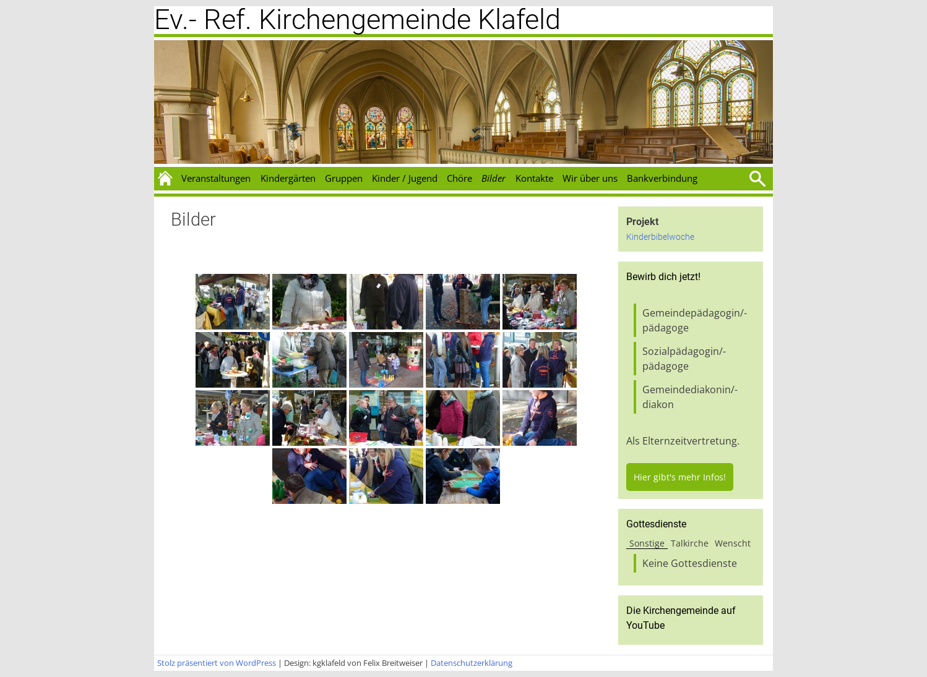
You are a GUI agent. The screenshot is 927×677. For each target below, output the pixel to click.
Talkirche (690, 543)
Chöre (459, 178)
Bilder (493, 178)
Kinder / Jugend (405, 178)
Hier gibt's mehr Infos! (680, 477)
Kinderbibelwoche (660, 237)
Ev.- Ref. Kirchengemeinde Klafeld (357, 19)
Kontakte (534, 178)
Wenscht (733, 543)
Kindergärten (288, 178)
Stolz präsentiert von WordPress (216, 662)
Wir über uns (590, 178)
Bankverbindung (662, 178)
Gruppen (344, 178)
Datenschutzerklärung (471, 662)
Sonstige (647, 543)
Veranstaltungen (216, 178)
